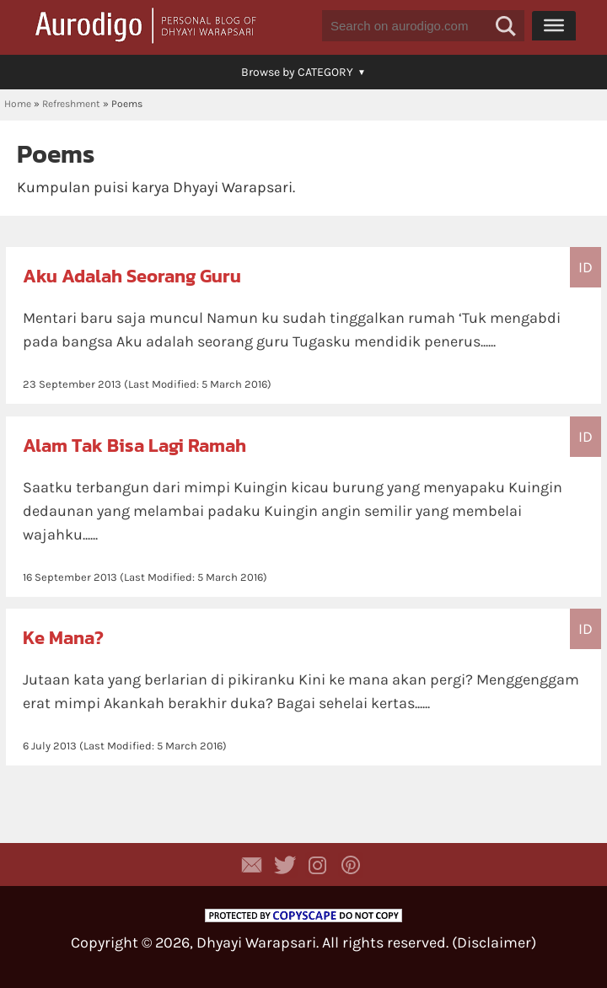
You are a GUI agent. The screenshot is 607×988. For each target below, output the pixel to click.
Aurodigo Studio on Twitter (285, 865)
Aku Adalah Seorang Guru (132, 276)
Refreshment (71, 104)
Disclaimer (494, 942)
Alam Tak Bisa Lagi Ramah (134, 445)
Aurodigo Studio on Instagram (317, 865)
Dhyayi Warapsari (256, 942)
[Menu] (554, 25)
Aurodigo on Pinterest (350, 865)
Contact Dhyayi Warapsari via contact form (252, 865)
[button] (506, 26)
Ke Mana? (63, 638)
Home (17, 104)
